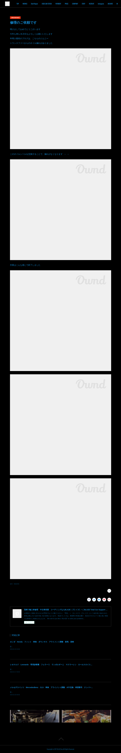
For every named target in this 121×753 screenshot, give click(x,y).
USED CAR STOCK (59, 4)
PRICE (79, 4)
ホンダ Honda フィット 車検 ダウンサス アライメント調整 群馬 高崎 (42, 642)
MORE (112, 4)
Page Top (60, 739)
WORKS (37, 4)
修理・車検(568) (14, 584)
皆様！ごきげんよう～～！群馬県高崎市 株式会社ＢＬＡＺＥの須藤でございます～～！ (40, 646)
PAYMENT (70, 4)
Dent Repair (46, 4)
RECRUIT (103, 4)
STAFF (95, 4)
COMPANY (87, 4)
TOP (30, 4)
